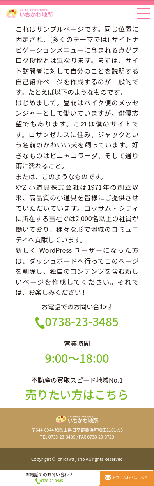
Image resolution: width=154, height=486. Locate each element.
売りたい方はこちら (77, 394)
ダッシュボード (53, 261)
